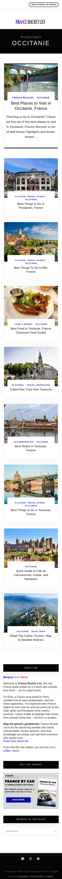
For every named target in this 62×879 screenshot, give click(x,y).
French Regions (23, 98)
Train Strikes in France (44, 4)
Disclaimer (24, 876)
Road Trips (38, 631)
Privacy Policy (37, 876)
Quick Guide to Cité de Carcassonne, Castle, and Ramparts (31, 575)
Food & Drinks (24, 324)
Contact (50, 876)
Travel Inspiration (38, 385)
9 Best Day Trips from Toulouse (31, 389)
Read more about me (15, 741)
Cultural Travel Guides (30, 197)
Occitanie (43, 98)
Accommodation (23, 442)
